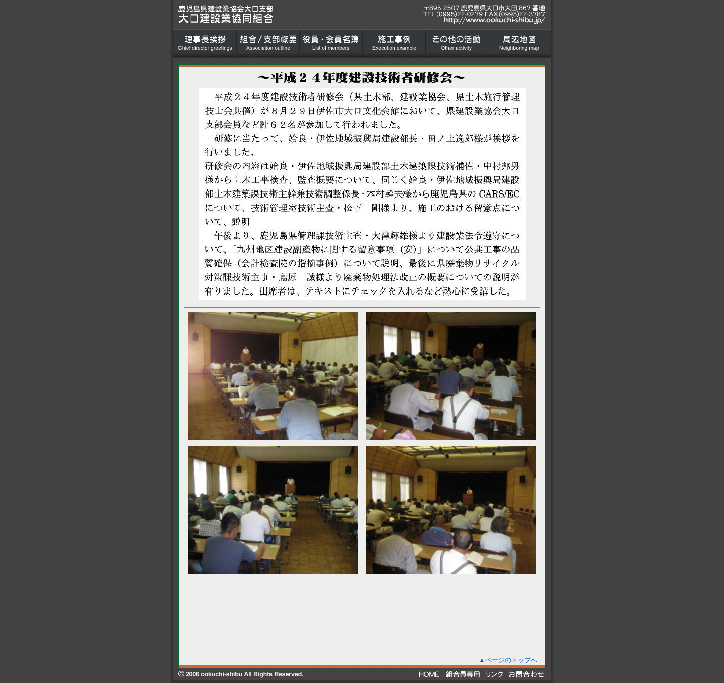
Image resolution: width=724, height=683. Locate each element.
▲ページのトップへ (508, 660)
